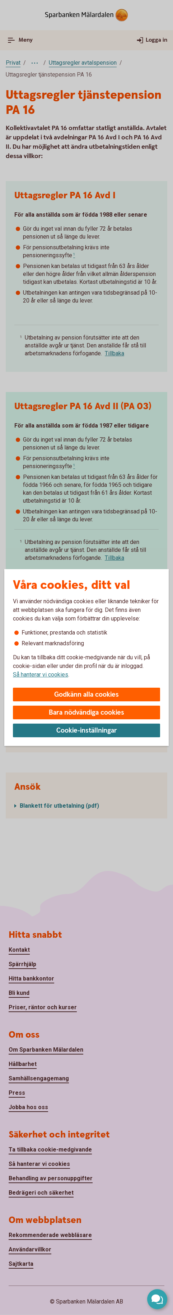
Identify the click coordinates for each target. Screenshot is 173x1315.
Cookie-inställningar (86, 730)
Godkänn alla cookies (86, 694)
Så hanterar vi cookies (40, 674)
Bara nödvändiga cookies (86, 712)
